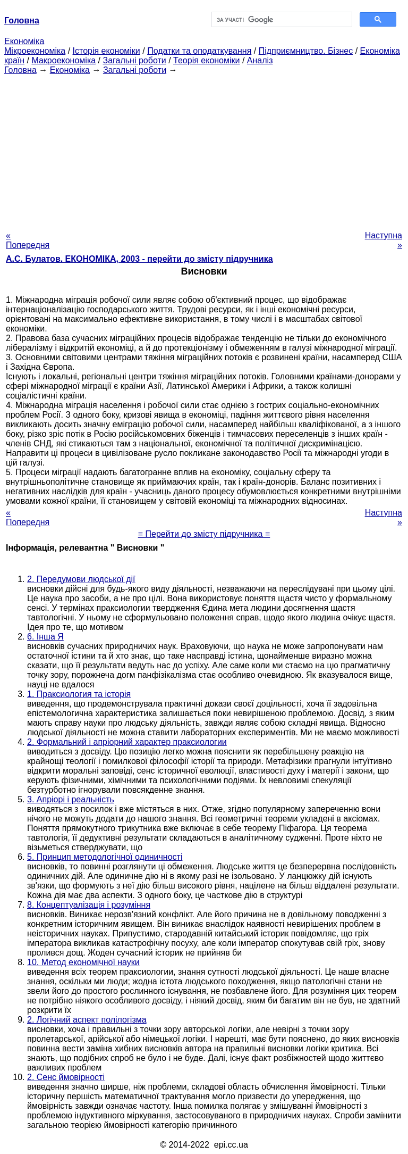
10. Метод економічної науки (83, 962)
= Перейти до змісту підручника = (204, 533)
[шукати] (281, 19)
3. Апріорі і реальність (70, 799)
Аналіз (260, 60)
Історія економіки (106, 50)
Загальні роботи (134, 60)
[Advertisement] (204, 149)
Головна (20, 69)
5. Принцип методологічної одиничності (104, 856)
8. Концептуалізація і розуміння (88, 904)
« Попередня (27, 240)
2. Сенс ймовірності (66, 1077)
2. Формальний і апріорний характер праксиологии (127, 741)
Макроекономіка (63, 60)
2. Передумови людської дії (81, 579)
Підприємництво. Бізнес (306, 50)
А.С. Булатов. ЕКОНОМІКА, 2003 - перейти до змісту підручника (139, 258)
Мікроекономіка (34, 50)
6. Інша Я (45, 636)
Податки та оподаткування (199, 50)
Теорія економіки (206, 60)
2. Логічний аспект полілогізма (87, 1019)
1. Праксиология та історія (79, 694)
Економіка (24, 41)
